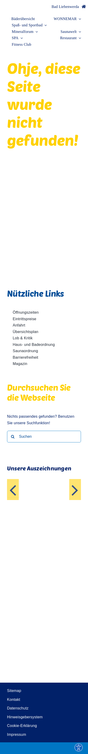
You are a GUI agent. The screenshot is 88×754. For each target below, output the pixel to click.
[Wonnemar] (14, 4)
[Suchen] (44, 436)
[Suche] (13, 436)
